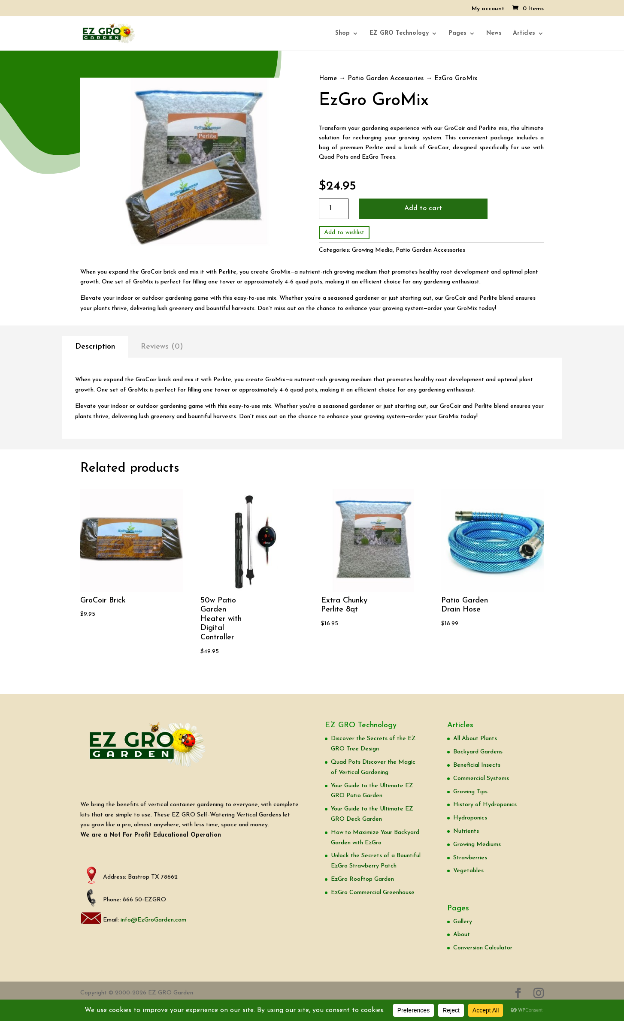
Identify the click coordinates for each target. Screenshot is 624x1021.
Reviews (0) (162, 347)
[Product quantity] (333, 209)
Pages (457, 33)
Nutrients (466, 831)
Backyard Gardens (478, 752)
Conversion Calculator (482, 948)
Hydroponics (470, 818)
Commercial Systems (481, 778)
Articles (524, 33)
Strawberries (470, 858)
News (494, 33)
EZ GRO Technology (399, 33)
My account (488, 9)
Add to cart (423, 208)
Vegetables (468, 870)
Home (328, 78)
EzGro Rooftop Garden (362, 879)
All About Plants (475, 738)
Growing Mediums (477, 844)
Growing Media (372, 250)
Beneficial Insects (476, 765)
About (461, 934)
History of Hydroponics (485, 804)
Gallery (462, 922)
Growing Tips (470, 792)
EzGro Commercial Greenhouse (373, 892)
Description (95, 347)
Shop (342, 33)
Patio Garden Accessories (386, 78)
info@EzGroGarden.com (153, 920)
